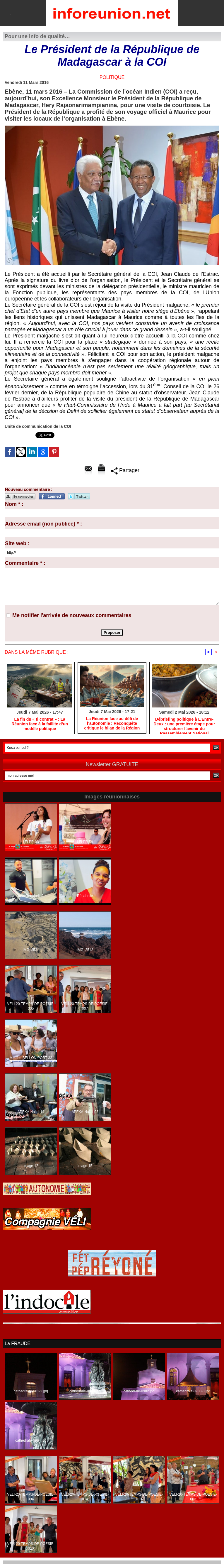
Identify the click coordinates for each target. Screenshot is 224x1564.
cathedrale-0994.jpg (30, 1440)
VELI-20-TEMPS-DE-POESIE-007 (85, 1006)
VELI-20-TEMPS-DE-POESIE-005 (30, 1006)
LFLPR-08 (31, 842)
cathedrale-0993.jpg (84, 1391)
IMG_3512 (85, 950)
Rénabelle (85, 896)
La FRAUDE (17, 1343)
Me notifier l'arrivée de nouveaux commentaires (71, 615)
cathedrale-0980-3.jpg (193, 1391)
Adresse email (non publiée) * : (43, 524)
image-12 (30, 1166)
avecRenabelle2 (30, 896)
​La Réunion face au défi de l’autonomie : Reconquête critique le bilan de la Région (112, 723)
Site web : (17, 543)
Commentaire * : (25, 563)
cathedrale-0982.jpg (139, 1391)
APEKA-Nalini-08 (84, 1112)
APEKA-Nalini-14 (31, 1112)
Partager (125, 470)
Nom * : (14, 504)
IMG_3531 (31, 950)
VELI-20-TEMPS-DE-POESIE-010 (30, 1546)
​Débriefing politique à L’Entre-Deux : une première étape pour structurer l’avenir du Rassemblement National (184, 724)
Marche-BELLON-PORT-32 (31, 1058)
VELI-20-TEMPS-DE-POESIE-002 (193, 1496)
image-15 (85, 1166)
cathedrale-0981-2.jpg (31, 1391)
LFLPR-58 (85, 842)
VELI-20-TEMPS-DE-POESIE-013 (139, 1496)
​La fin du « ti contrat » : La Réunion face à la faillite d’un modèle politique (39, 724)
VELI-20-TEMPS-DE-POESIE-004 (30, 1496)
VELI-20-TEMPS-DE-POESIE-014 (85, 1496)
